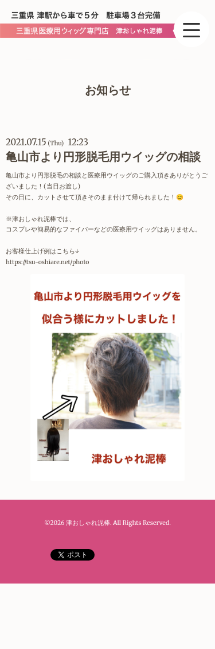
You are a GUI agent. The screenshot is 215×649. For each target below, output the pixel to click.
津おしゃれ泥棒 (88, 523)
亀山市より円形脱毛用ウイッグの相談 (103, 157)
